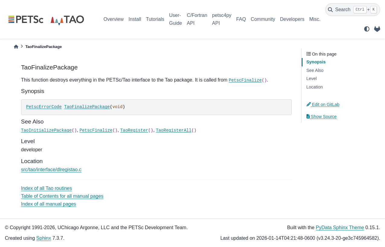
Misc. (314, 19)
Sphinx (43, 238)
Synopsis (316, 61)
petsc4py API (221, 19)
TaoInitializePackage (46, 130)
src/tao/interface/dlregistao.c (51, 169)
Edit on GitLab (323, 104)
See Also (315, 70)
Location (314, 87)
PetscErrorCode (44, 106)
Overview (114, 19)
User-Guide (175, 19)
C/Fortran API (197, 19)
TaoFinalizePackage (87, 106)
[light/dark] (367, 29)
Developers (292, 19)
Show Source (321, 116)
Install (134, 19)
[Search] (352, 9)
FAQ (241, 19)
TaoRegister (134, 130)
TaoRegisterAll (173, 130)
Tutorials (155, 19)
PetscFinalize (245, 80)
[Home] (16, 46)
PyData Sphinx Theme (340, 227)
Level (311, 78)
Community (263, 19)
